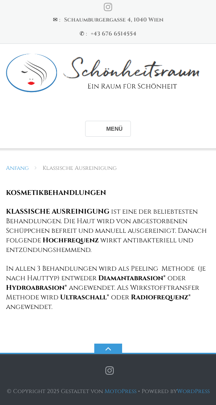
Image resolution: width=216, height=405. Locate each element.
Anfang (17, 168)
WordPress (193, 391)
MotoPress (120, 391)
